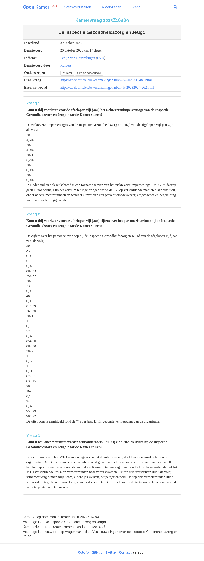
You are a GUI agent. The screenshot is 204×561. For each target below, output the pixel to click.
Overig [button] (137, 7)
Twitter (111, 552)
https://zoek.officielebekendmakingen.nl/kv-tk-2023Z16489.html (106, 80)
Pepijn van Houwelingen (77, 58)
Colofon (84, 552)
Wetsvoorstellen (77, 7)
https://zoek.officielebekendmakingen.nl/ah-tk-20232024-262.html (107, 87)
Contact (125, 552)
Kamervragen (110, 7)
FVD (100, 58)
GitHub (97, 552)
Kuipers (66, 65)
